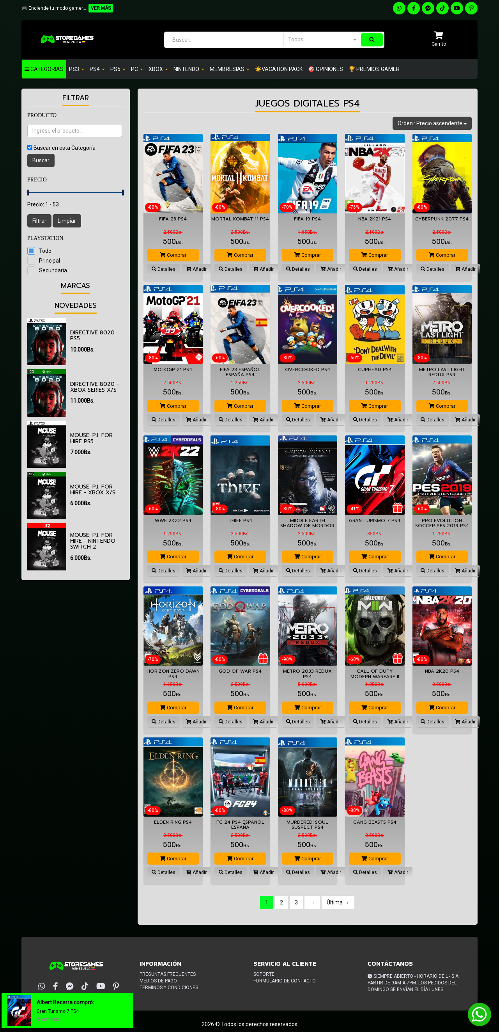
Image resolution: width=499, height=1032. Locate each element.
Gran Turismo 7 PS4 (58, 1011)
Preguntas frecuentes (168, 974)
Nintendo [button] (188, 69)
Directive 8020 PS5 (92, 336)
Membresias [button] (230, 69)
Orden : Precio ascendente (432, 123)
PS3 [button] (76, 69)
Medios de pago (158, 981)
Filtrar (39, 221)
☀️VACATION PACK (279, 69)
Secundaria (53, 270)
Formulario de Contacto (284, 981)
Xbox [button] (158, 69)
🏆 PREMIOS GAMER (374, 69)
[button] (439, 40)
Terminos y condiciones (169, 987)
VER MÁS (101, 8)
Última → (338, 902)
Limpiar (67, 221)
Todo (45, 251)
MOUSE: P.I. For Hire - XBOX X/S (92, 490)
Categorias (44, 69)
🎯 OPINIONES (325, 69)
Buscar (41, 160)
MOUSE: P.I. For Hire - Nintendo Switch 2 (92, 541)
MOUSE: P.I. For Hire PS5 (91, 438)
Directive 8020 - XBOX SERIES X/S (94, 387)
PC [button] (137, 69)
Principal (49, 261)
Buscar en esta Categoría (65, 148)
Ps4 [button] (97, 69)
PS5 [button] (118, 69)
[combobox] (322, 39)
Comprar (173, 255)
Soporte (263, 974)
